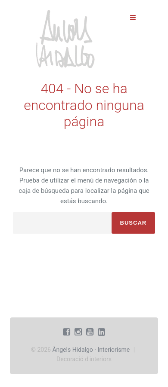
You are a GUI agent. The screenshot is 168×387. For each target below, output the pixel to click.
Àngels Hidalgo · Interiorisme (91, 349)
